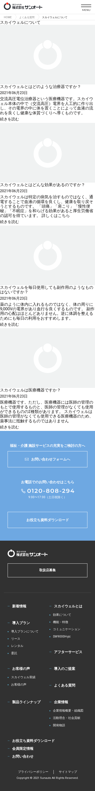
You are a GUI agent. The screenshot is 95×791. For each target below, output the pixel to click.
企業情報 (61, 702)
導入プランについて (25, 631)
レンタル (17, 646)
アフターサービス (68, 652)
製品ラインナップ (26, 702)
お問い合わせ (22, 756)
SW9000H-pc (62, 636)
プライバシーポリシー (33, 772)
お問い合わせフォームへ (47, 459)
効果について (62, 615)
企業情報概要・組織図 (68, 710)
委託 (14, 653)
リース (15, 639)
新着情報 (19, 606)
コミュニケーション (66, 629)
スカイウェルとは (68, 606)
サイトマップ (68, 772)
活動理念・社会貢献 (66, 718)
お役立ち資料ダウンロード (47, 520)
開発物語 (59, 725)
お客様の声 (21, 669)
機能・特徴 (60, 622)
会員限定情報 (22, 748)
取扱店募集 (47, 570)
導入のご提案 (64, 669)
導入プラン (21, 623)
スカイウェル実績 (23, 677)
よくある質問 (64, 685)
